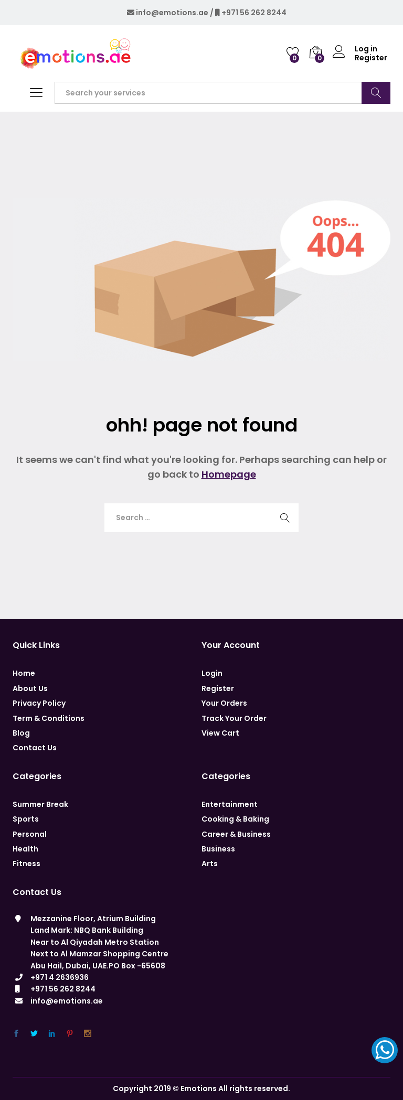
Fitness (26, 863)
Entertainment (230, 804)
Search (376, 93)
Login (212, 673)
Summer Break (40, 804)
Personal (30, 834)
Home (24, 673)
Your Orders (224, 703)
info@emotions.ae (172, 12)
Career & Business (236, 834)
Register (371, 57)
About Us (30, 688)
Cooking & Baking (235, 819)
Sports (26, 819)
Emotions (199, 1088)
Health (25, 849)
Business (218, 849)
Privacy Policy (39, 703)
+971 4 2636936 (59, 977)
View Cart (220, 733)
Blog (21, 733)
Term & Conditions (48, 718)
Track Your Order (234, 718)
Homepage (229, 474)
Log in (355, 49)
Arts (210, 863)
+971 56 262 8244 (254, 12)
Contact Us (35, 747)
